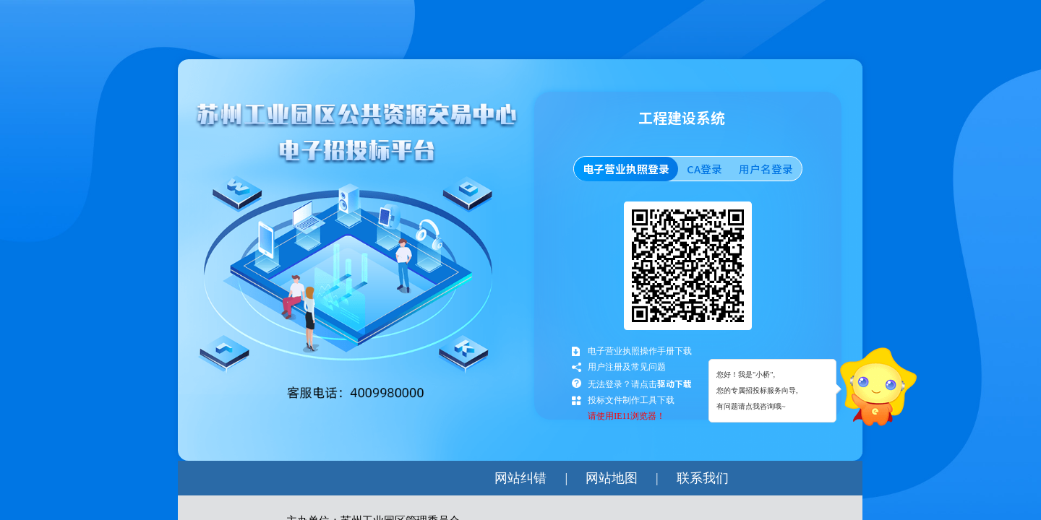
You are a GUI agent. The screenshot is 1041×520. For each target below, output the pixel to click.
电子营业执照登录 (626, 169)
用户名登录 (766, 169)
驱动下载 (674, 383)
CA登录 (704, 169)
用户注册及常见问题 (627, 367)
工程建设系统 (681, 120)
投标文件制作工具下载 (631, 400)
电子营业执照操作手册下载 (640, 351)
